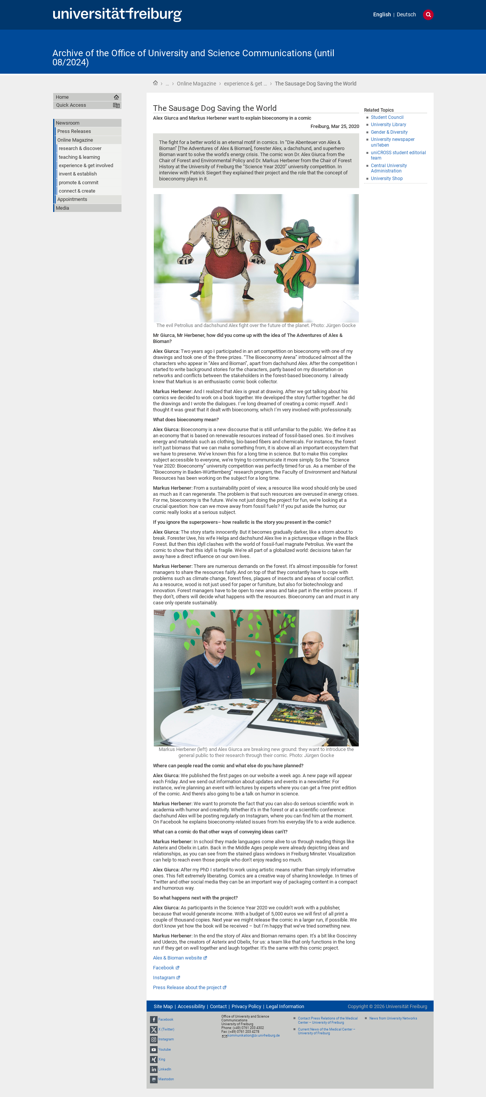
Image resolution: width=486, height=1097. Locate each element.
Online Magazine (196, 84)
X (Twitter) (166, 1029)
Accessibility (191, 1006)
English (382, 14)
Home (155, 82)
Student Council (387, 117)
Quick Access (71, 105)
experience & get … (245, 84)
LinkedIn (164, 1069)
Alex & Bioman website (177, 958)
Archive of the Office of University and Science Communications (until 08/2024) (193, 58)
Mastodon (166, 1079)
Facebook (163, 968)
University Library (388, 124)
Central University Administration (389, 168)
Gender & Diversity (389, 132)
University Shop (387, 178)
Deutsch (406, 14)
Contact (218, 1006)
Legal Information (285, 1006)
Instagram (164, 977)
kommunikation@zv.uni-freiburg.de (253, 1035)
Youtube (164, 1049)
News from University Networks (393, 1018)
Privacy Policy (246, 1006)
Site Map (163, 1006)
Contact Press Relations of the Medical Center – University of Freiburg (328, 1020)
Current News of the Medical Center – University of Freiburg (326, 1031)
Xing (161, 1059)
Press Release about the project (187, 987)
